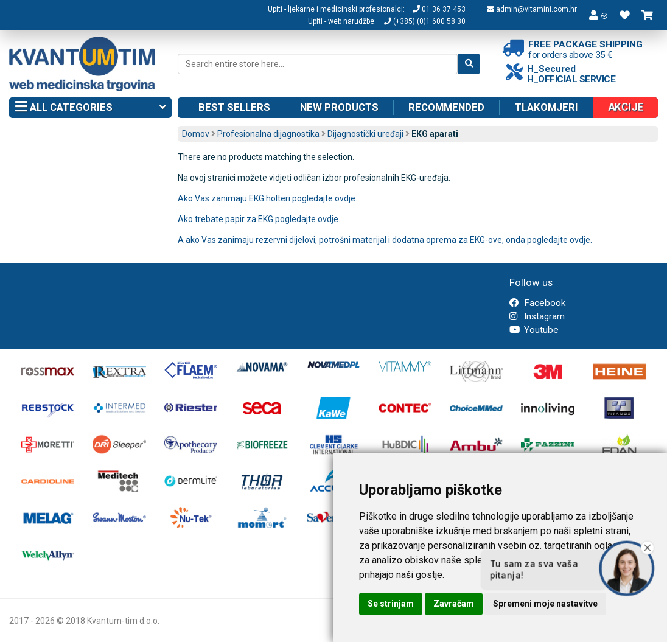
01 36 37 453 (439, 9)
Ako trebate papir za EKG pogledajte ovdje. (260, 219)
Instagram (537, 316)
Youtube (534, 329)
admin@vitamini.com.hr (532, 9)
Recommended (446, 107)
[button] (598, 15)
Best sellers (234, 107)
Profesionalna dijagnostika (268, 134)
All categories (90, 107)
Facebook (537, 303)
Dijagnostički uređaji (365, 134)
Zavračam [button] (453, 604)
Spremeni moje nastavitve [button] (545, 604)
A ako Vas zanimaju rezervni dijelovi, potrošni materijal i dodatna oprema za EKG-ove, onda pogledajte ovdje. (385, 240)
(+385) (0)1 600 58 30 (425, 21)
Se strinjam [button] (391, 604)
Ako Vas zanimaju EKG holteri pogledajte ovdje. (267, 198)
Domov (195, 134)
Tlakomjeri (546, 107)
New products (339, 107)
